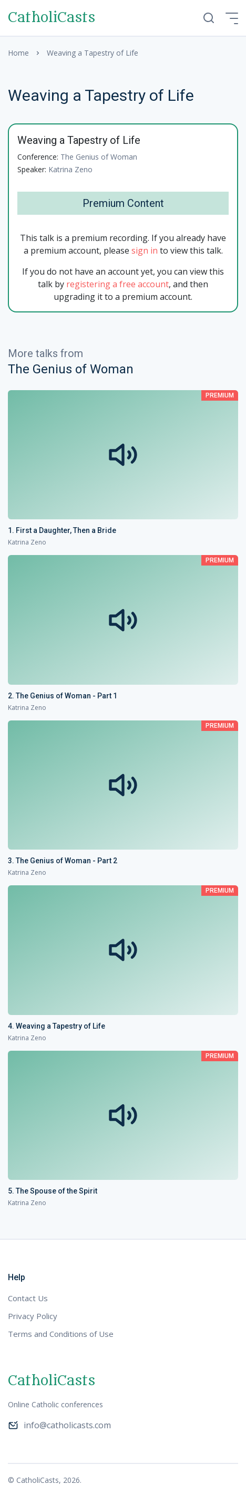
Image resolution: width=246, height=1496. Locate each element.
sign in (144, 250)
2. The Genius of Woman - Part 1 (62, 696)
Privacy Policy (32, 1316)
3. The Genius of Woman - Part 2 (62, 860)
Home (18, 53)
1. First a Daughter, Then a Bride (62, 530)
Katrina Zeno (70, 169)
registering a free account (117, 284)
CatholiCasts (51, 18)
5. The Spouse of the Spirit (52, 1191)
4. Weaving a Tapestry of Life (56, 1026)
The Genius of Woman (98, 157)
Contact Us (28, 1298)
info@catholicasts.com (59, 1425)
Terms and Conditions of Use (61, 1333)
